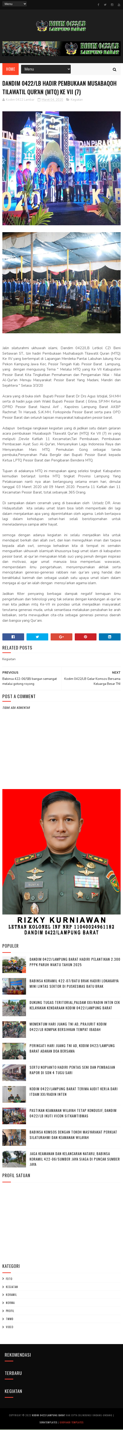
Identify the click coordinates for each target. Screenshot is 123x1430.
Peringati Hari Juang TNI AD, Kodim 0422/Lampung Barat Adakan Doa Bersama (72, 1048)
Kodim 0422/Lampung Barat (48, 1415)
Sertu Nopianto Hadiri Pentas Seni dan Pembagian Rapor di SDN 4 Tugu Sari (72, 1070)
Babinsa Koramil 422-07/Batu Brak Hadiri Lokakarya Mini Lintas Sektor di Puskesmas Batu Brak (74, 983)
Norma (10, 1303)
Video (9, 1327)
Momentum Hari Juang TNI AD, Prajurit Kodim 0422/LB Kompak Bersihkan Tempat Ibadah (68, 1027)
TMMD (9, 1319)
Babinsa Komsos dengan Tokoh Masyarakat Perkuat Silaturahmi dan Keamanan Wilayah (73, 1135)
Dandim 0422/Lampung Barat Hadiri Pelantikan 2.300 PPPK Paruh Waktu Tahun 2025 (75, 962)
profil (10, 1311)
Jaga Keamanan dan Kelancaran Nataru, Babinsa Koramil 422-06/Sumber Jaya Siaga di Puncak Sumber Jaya (75, 1159)
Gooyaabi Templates (71, 1423)
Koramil (11, 1295)
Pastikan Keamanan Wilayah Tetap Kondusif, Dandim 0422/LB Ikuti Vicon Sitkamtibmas (73, 1113)
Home (10, 69)
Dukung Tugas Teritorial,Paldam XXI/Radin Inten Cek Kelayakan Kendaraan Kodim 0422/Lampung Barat (75, 1005)
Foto (9, 1279)
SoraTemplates (48, 1423)
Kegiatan (77, 100)
